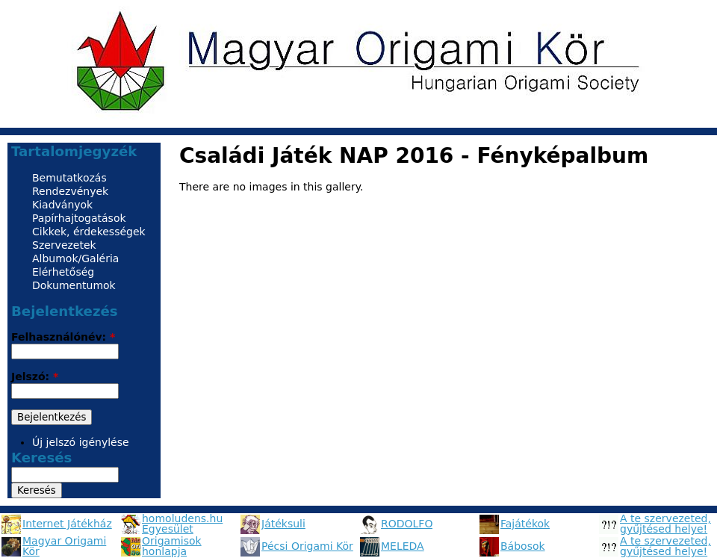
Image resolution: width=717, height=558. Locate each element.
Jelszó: (34, 376)
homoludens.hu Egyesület (182, 523)
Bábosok (522, 546)
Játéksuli (283, 524)
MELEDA (402, 546)
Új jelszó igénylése (80, 442)
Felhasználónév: (63, 337)
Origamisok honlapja (172, 546)
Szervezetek (64, 245)
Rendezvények (70, 191)
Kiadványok (62, 205)
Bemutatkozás (69, 178)
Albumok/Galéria (75, 258)
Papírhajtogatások (79, 218)
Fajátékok (525, 524)
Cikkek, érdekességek (89, 232)
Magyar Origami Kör (64, 546)
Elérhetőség (63, 272)
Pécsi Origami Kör (307, 546)
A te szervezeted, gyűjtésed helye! (665, 523)
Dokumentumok (74, 285)
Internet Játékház (67, 524)
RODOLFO (406, 524)
